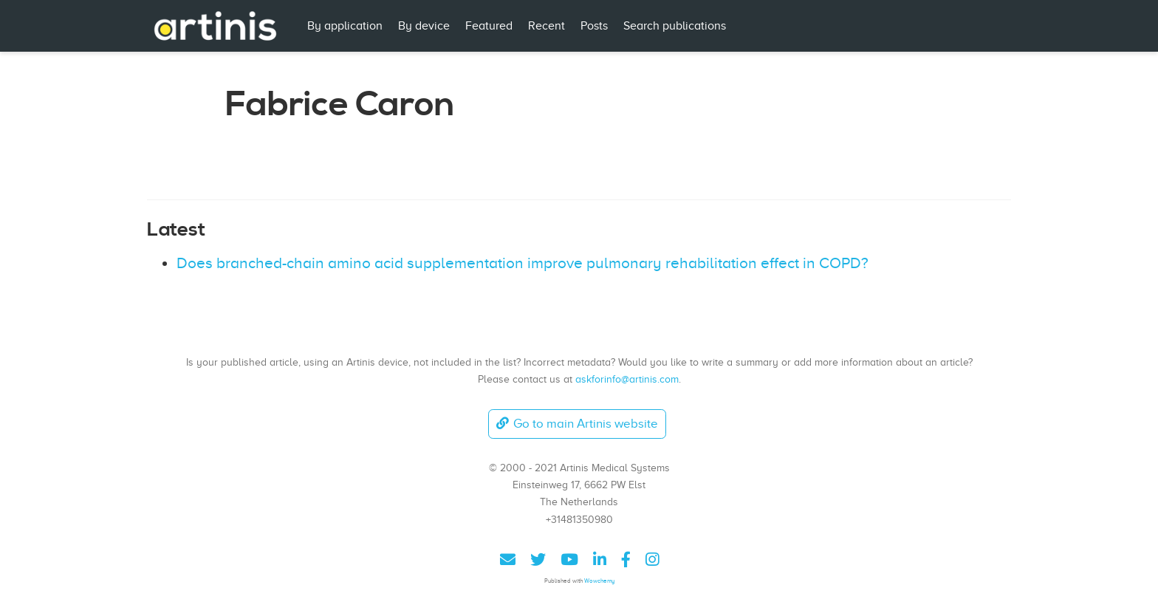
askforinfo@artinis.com (627, 379)
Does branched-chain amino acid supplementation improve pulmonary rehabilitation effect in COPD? (522, 263)
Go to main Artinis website (576, 424)
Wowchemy (599, 581)
